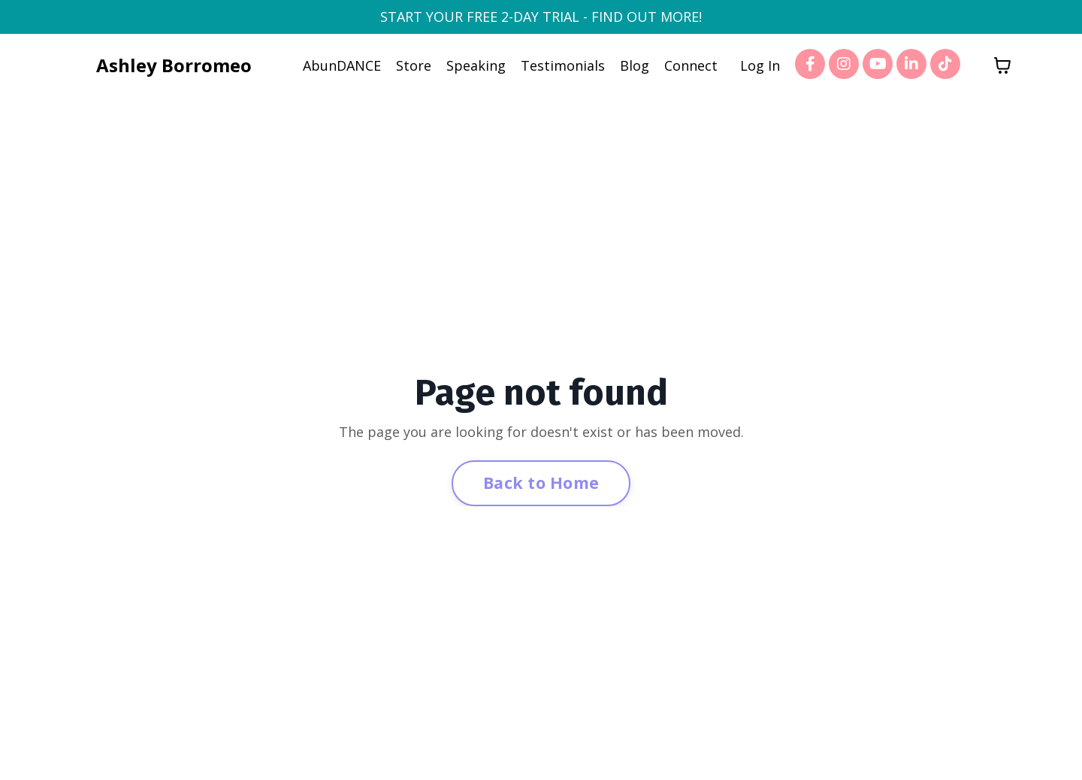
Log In (760, 65)
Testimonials (563, 65)
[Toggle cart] (1002, 65)
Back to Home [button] (541, 482)
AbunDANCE (342, 65)
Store (413, 65)
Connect (691, 65)
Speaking (476, 65)
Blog (634, 65)
